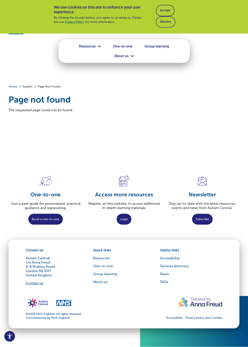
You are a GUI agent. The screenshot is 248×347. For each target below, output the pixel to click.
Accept (165, 10)
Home (13, 86)
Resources (87, 46)
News (164, 274)
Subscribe (202, 219)
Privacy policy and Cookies (203, 318)
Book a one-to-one (45, 219)
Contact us (34, 283)
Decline (165, 22)
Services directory (174, 266)
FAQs (164, 282)
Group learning (156, 46)
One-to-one (122, 46)
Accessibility (170, 258)
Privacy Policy (74, 22)
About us (121, 56)
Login (124, 219)
